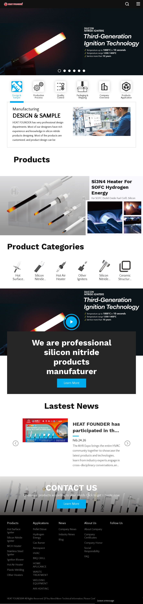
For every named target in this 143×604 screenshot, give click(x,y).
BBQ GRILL (39, 558)
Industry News (67, 534)
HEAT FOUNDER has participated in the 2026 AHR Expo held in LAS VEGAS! (96, 427)
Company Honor (93, 542)
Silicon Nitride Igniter (39, 277)
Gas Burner (39, 542)
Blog (61, 539)
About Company (93, 529)
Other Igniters (82, 277)
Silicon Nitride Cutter (103, 277)
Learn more (71, 383)
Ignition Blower (15, 559)
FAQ (86, 556)
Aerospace (39, 548)
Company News (67, 529)
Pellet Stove (40, 529)
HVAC (36, 553)
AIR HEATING (41, 588)
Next (127, 443)
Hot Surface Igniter (18, 277)
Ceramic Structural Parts (125, 277)
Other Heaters (15, 575)
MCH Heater (14, 546)
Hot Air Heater (61, 277)
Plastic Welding (15, 569)
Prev (15, 443)
